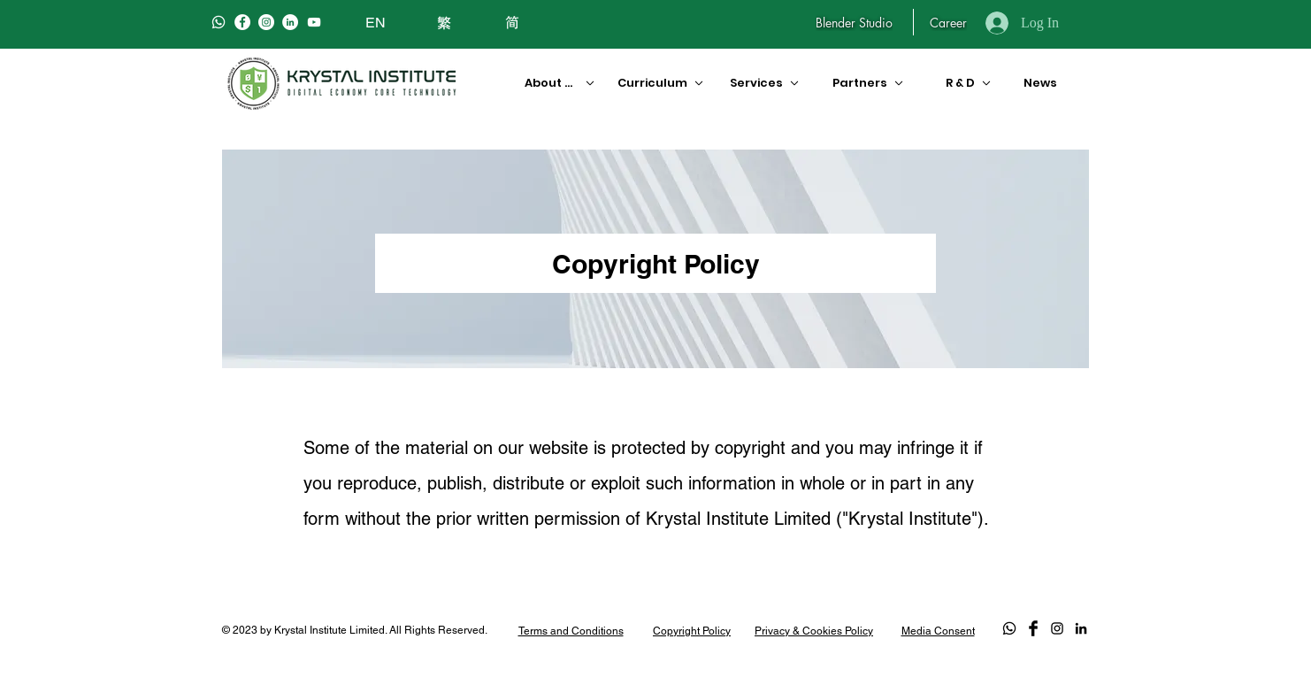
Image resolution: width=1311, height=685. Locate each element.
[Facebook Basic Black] (1033, 628)
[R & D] (961, 82)
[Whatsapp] (218, 22)
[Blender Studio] (854, 22)
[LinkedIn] (290, 22)
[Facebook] (242, 22)
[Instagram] (266, 22)
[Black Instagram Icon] (1057, 628)
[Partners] (869, 82)
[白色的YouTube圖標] (314, 22)
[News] (1037, 82)
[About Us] (553, 82)
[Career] (948, 22)
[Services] (762, 82)
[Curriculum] (653, 82)
